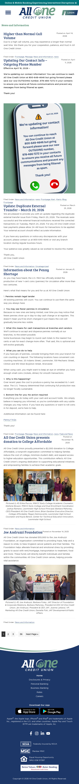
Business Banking (39, 688)
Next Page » (32, 634)
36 (22, 633)
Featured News (66, 434)
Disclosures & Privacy (39, 679)
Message (29, 57)
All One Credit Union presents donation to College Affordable (28, 439)
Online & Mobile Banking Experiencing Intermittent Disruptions (39, 2)
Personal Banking (39, 684)
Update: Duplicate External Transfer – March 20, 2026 (24, 208)
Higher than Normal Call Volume (23, 36)
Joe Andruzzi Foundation (23, 532)
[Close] (76, 2)
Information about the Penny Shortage (26, 272)
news (56, 57)
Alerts (58, 199)
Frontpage (19, 57)
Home (39, 675)
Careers (39, 696)
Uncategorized (42, 266)
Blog (64, 199)
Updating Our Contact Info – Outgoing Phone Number (25, 62)
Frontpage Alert (48, 199)
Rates (39, 692)
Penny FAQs (10, 420)
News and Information (43, 57)
